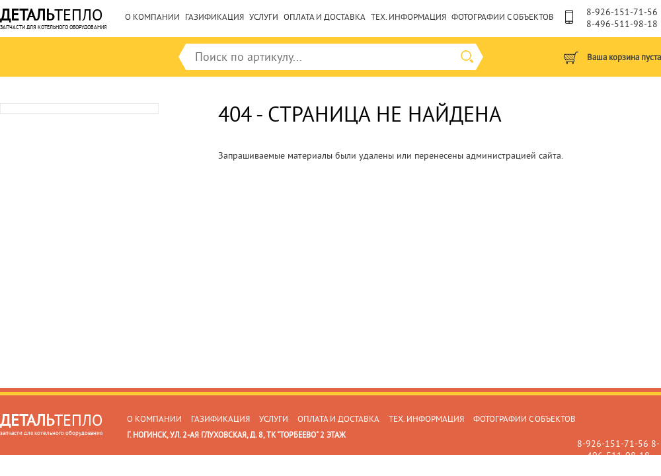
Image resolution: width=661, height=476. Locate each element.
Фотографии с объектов (502, 17)
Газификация (214, 17)
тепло (53, 16)
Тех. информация (408, 17)
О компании (152, 17)
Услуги (263, 17)
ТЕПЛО (51, 422)
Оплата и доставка (325, 17)
